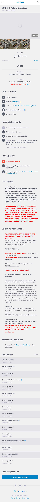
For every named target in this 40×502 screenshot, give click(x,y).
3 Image (35, 35)
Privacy (18, 498)
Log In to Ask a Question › (20, 477)
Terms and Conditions (23, 345)
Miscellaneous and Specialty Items (25, 106)
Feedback (19, 491)
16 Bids (36, 60)
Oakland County (16, 101)
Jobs (27, 498)
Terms (13, 498)
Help (23, 498)
